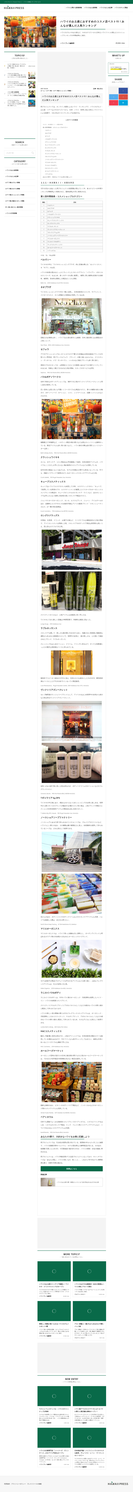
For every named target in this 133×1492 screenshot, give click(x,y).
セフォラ (47, 136)
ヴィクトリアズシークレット (53, 153)
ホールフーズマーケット (52, 171)
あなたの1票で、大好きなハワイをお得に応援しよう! (57, 177)
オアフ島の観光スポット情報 (14, 201)
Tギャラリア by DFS (50, 156)
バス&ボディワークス (51, 139)
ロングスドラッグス (50, 148)
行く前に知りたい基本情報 (14, 207)
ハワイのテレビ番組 (121, 8)
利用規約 (7, 1484)
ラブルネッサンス (50, 150)
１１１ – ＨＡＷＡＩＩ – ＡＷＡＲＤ (53, 124)
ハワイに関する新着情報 (74, 8)
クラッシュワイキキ (50, 142)
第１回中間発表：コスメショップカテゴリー (55, 127)
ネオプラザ (48, 133)
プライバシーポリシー (18, 1484)
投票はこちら (71, 1169)
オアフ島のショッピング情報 (14, 195)
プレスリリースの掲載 (34, 1484)
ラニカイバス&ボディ (51, 165)
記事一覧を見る (98, 88)
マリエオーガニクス (50, 162)
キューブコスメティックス (52, 145)
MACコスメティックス (51, 168)
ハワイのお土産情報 (90, 8)
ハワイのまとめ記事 (105, 8)
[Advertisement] (55, 67)
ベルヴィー (48, 130)
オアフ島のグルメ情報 (12, 182)
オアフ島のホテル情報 (12, 188)
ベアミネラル (48, 174)
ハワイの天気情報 (11, 213)
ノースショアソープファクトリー (54, 159)
